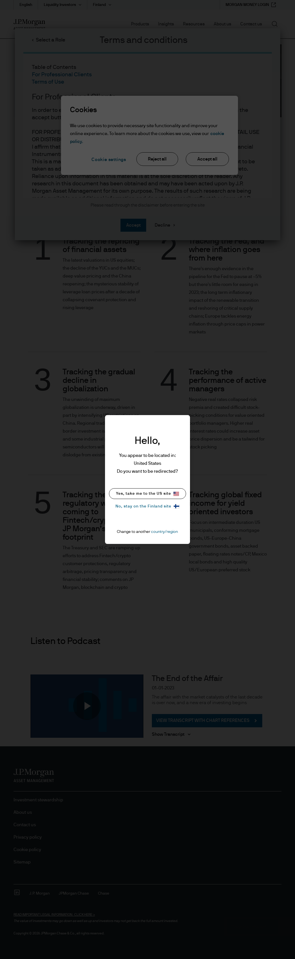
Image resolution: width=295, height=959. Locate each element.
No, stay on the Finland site (147, 506)
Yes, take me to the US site (147, 494)
